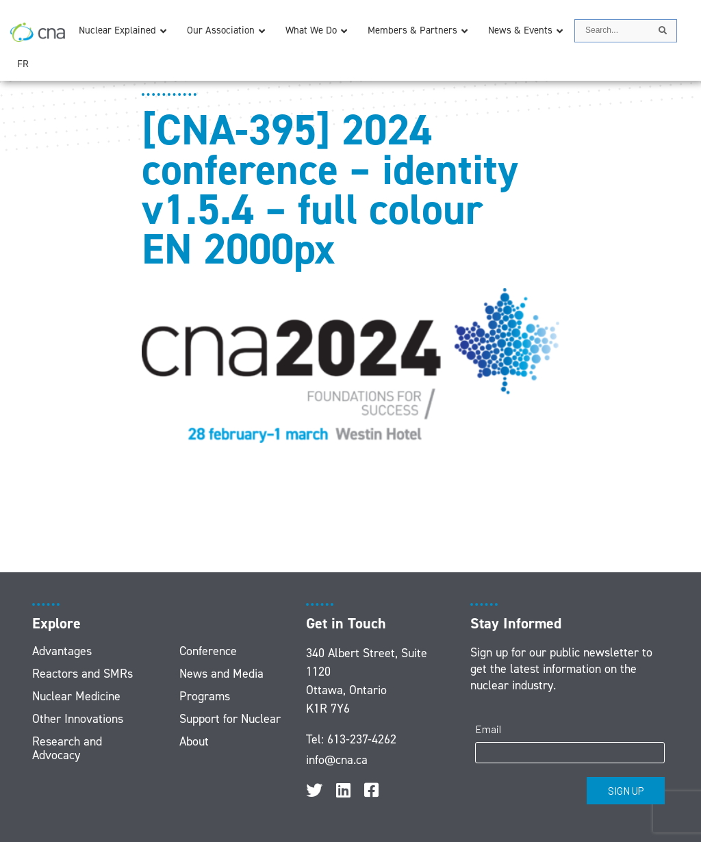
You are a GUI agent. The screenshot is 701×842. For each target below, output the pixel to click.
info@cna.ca (337, 760)
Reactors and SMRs (82, 673)
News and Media (221, 673)
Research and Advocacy (67, 748)
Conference (208, 651)
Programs (204, 696)
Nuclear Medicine (76, 696)
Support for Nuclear (230, 719)
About (194, 741)
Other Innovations (77, 719)
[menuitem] (23, 64)
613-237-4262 (361, 739)
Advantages (62, 651)
